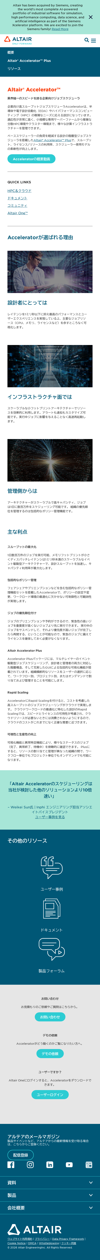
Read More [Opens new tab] (60, 29)
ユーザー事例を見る (50, 817)
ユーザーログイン (50, 1095)
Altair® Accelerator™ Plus (29, 60)
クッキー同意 (68, 1243)
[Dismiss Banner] (91, 17)
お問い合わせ (50, 1017)
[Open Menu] (93, 41)
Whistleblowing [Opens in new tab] (49, 1243)
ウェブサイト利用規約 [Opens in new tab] (19, 1238)
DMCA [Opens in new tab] (32, 1243)
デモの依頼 (50, 1054)
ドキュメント (17, 198)
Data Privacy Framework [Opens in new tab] (68, 1238)
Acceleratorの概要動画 (31, 159)
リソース (14, 69)
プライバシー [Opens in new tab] (42, 1238)
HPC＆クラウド (19, 190)
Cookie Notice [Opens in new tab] (16, 1243)
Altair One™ (17, 213)
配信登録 (20, 1155)
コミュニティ (17, 205)
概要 (10, 52)
